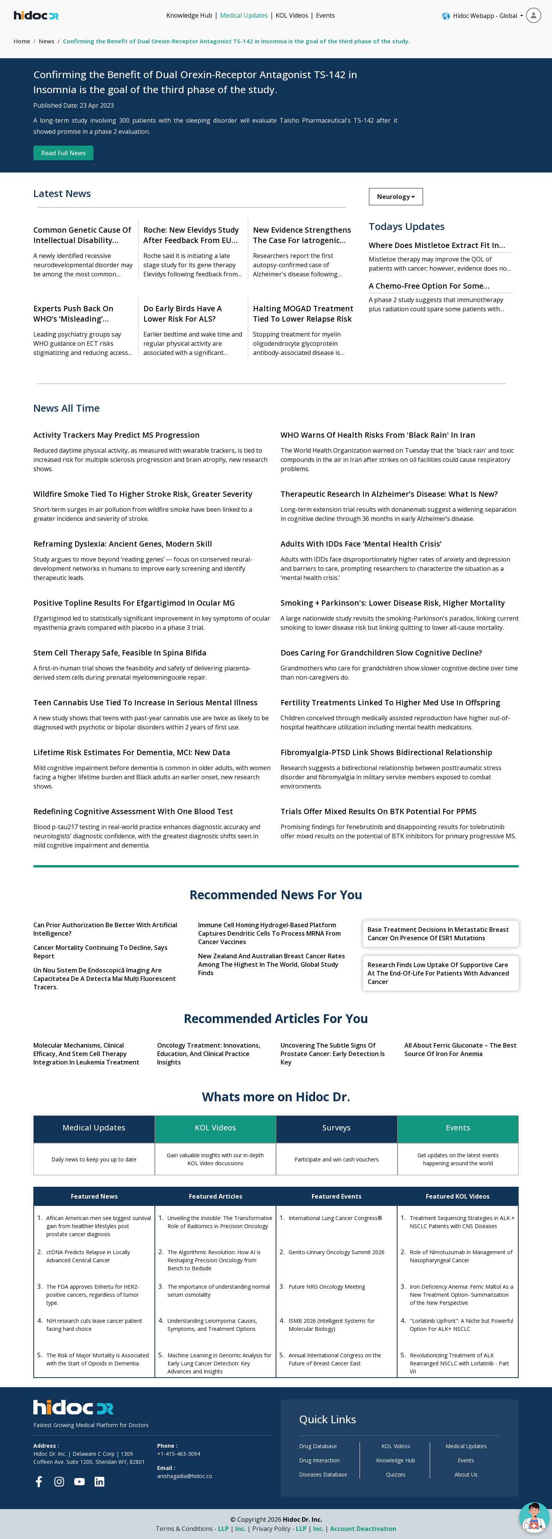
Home (21, 41)
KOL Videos (292, 15)
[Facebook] (41, 1480)
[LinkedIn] (99, 1480)
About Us (466, 1474)
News (46, 41)
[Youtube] (79, 1480)
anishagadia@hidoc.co (184, 1476)
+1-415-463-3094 (178, 1453)
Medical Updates (244, 15)
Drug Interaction (319, 1460)
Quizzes (396, 1474)
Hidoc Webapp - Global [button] (480, 16)
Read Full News (63, 153)
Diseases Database (323, 1474)
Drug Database (318, 1446)
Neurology (396, 196)
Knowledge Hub (189, 15)
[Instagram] (59, 1480)
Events (325, 15)
